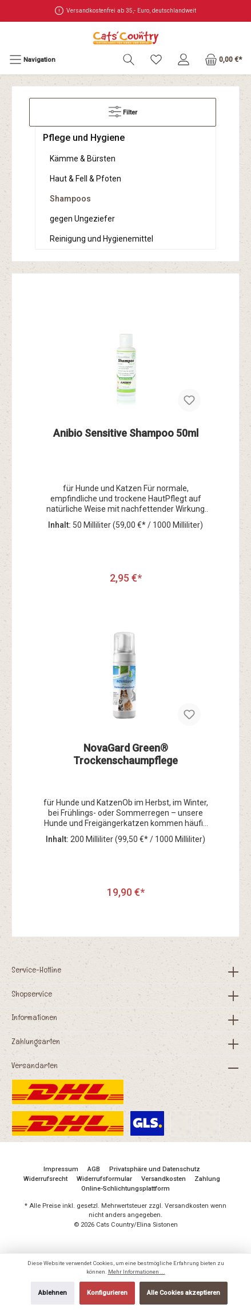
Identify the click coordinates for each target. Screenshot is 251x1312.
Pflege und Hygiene (84, 137)
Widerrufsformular (104, 1179)
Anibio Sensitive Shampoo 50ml (125, 433)
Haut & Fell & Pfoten (85, 178)
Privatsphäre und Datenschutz (154, 1169)
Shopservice (31, 994)
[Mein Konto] (183, 60)
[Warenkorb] (223, 60)
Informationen (34, 1017)
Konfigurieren (107, 1293)
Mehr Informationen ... (136, 1271)
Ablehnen (52, 1293)
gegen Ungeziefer (82, 218)
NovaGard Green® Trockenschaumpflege (125, 754)
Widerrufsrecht (45, 1179)
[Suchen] (128, 60)
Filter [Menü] (123, 109)
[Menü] (32, 60)
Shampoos (70, 198)
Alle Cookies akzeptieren (183, 1293)
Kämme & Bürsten (82, 158)
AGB (93, 1169)
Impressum (60, 1169)
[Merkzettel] (156, 60)
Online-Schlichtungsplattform (125, 1188)
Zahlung (207, 1179)
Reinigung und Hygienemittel (101, 238)
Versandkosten (163, 1179)
